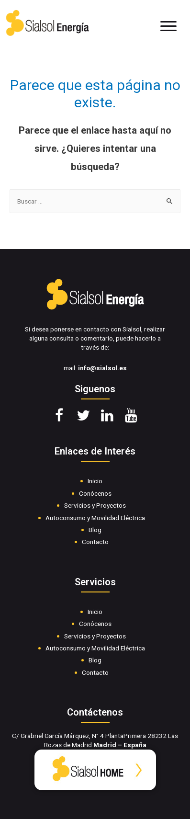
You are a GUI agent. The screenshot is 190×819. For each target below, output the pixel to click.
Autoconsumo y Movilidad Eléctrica (95, 518)
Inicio (95, 481)
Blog (95, 530)
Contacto (95, 542)
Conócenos (95, 493)
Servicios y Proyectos (95, 505)
